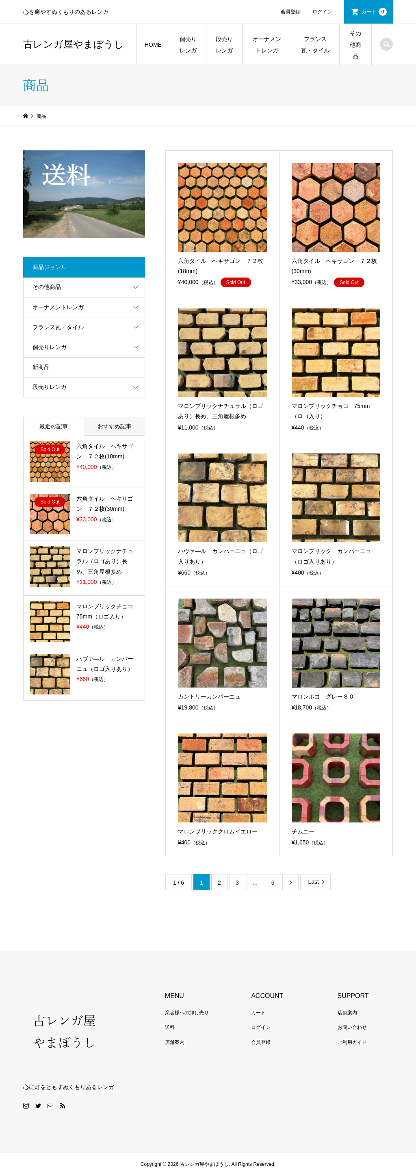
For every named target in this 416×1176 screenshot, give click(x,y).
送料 (170, 1027)
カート (374, 12)
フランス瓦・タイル (315, 45)
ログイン (322, 12)
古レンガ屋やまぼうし (73, 44)
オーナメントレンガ (267, 45)
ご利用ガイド (352, 1042)
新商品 (41, 367)
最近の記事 (53, 426)
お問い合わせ (352, 1027)
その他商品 (355, 44)
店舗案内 (174, 1042)
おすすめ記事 (115, 426)
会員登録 (290, 12)
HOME (153, 44)
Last (313, 882)
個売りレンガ (188, 45)
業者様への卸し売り (187, 1012)
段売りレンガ (224, 45)
